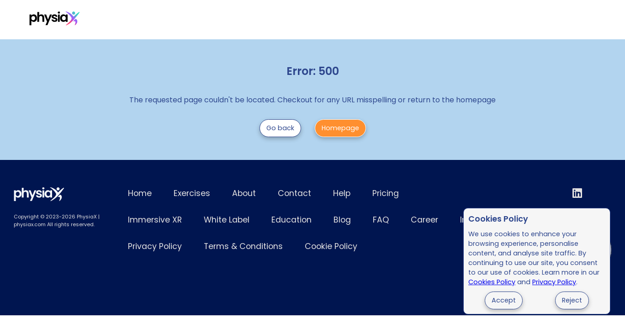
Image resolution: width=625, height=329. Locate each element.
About (244, 193)
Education (291, 219)
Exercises (113, 20)
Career (424, 219)
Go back (280, 128)
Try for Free (565, 20)
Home (140, 193)
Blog (342, 219)
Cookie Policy (331, 246)
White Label (281, 20)
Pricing (161, 20)
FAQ (381, 219)
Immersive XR (216, 20)
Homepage (340, 128)
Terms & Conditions (243, 246)
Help (341, 193)
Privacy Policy (554, 282)
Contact (294, 193)
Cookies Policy (491, 282)
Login (515, 20)
